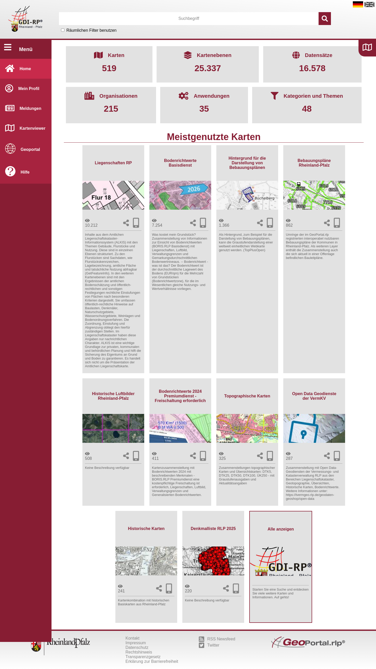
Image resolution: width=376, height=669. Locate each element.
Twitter (209, 645)
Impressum (135, 643)
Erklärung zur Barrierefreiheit (151, 661)
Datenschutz (136, 647)
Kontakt (132, 638)
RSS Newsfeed (217, 639)
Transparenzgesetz (142, 657)
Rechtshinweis (138, 652)
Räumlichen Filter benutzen (91, 30)
